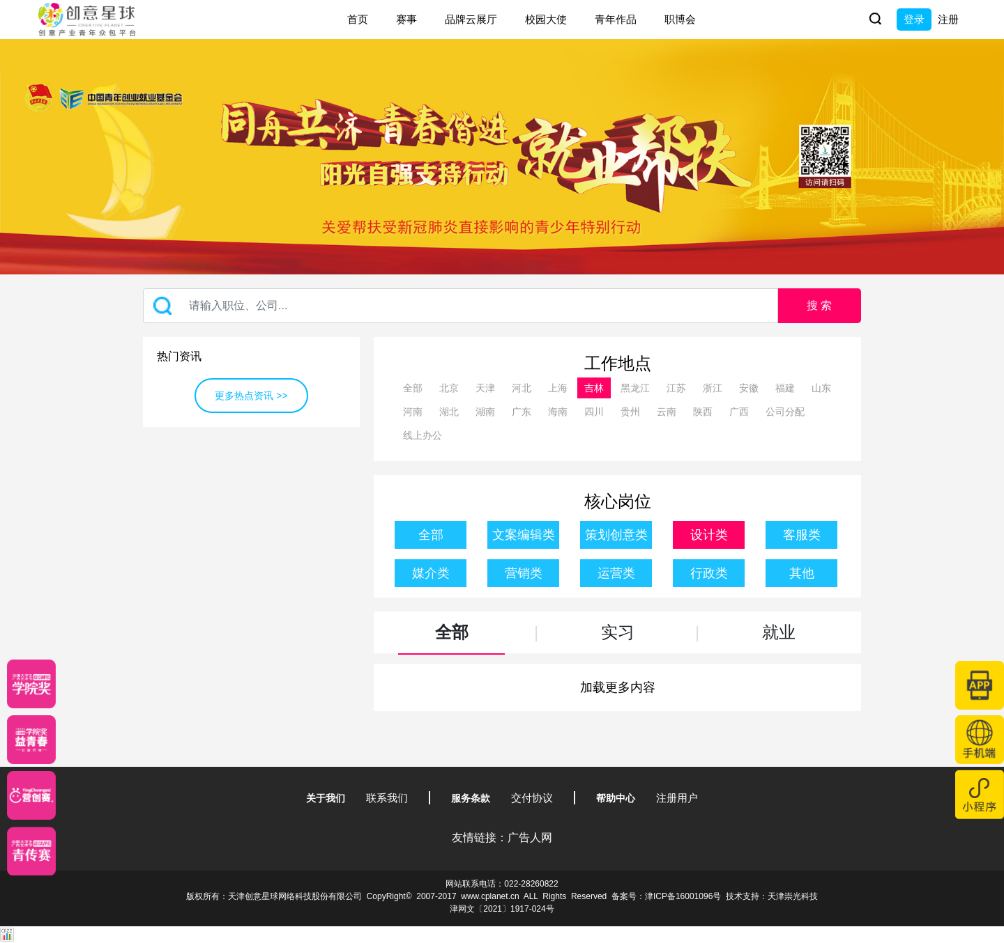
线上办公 (422, 435)
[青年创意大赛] (31, 739)
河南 (413, 411)
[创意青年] (31, 851)
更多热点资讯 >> (251, 395)
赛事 (406, 19)
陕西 (703, 411)
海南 (558, 411)
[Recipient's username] (460, 305)
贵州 (630, 411)
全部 (413, 387)
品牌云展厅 (471, 19)
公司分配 (785, 411)
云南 (666, 411)
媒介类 (431, 573)
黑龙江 (635, 387)
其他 (801, 573)
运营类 (616, 573)
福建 (785, 387)
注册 (948, 19)
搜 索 (819, 305)
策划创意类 (616, 535)
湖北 (449, 411)
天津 (485, 387)
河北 (521, 387)
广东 (521, 411)
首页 (357, 19)
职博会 (680, 19)
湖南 (485, 411)
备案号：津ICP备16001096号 (666, 896)
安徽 (749, 387)
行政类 (709, 573)
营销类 (523, 573)
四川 (594, 411)
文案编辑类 (523, 535)
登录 (914, 19)
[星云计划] (31, 684)
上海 (558, 387)
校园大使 (546, 19)
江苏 (676, 387)
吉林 (594, 387)
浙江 (712, 387)
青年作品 (616, 19)
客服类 (802, 535)
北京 (449, 387)
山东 (821, 387)
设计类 (709, 535)
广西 (739, 411)
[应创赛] (31, 795)
